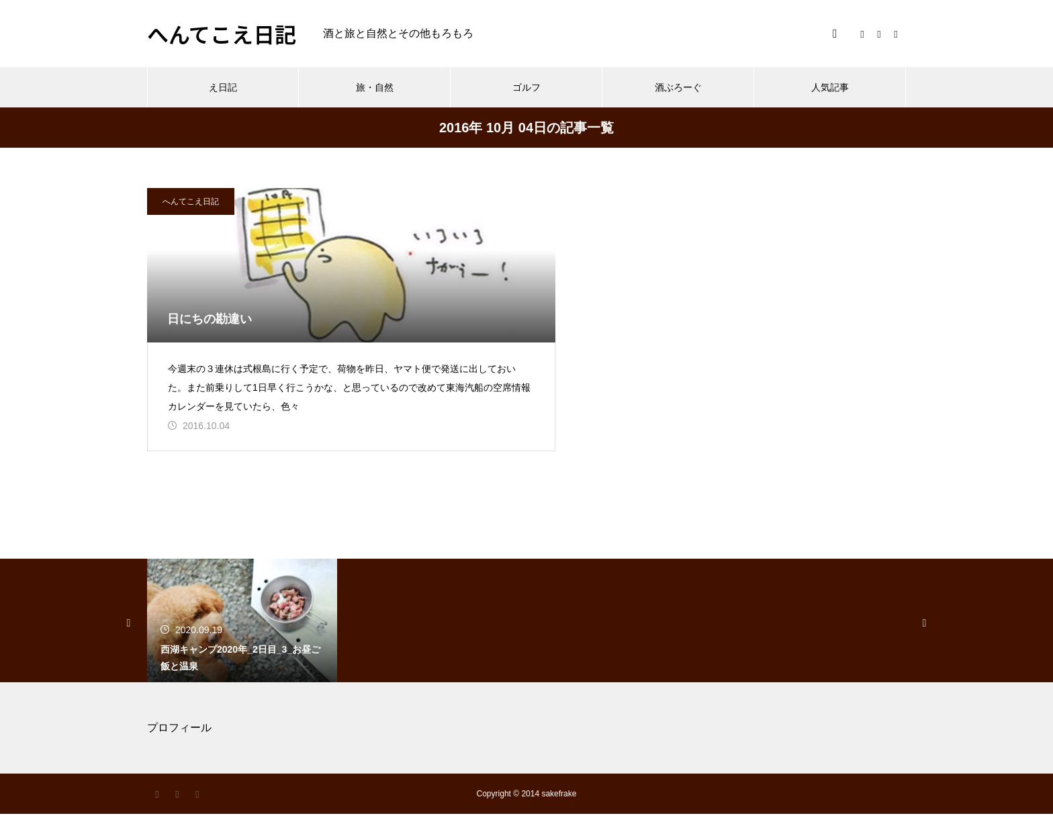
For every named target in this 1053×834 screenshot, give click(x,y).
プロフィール (179, 747)
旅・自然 (375, 87)
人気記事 (830, 87)
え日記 (223, 87)
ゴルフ (526, 87)
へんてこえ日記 (191, 201)
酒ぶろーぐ (678, 87)
